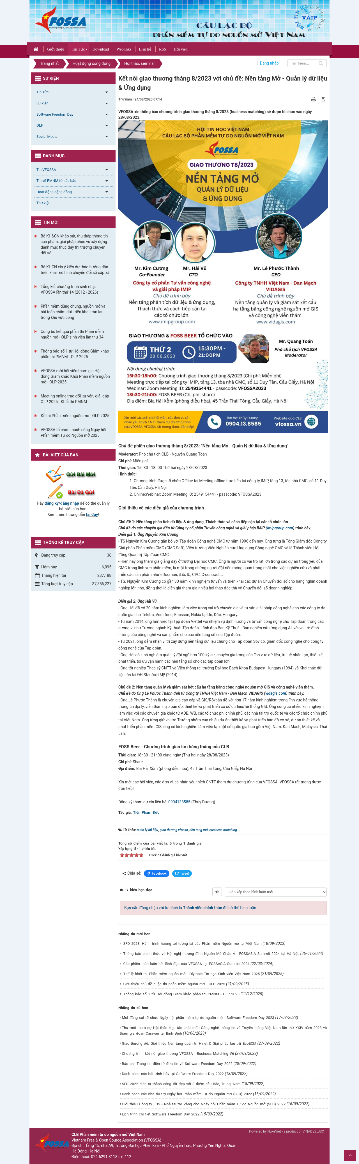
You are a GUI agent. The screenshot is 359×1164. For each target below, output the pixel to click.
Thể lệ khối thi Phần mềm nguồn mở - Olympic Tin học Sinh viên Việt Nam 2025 (191, 974)
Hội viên (181, 49)
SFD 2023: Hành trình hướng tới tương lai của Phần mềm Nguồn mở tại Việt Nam (192, 943)
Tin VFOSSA (46, 170)
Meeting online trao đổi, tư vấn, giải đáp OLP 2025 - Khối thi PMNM (75, 399)
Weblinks (123, 49)
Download (101, 49)
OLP (39, 125)
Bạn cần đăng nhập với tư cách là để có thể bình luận (190, 907)
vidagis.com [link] (275, 693)
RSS (162, 49)
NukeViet (274, 1131)
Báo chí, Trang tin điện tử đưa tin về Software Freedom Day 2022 (177, 1064)
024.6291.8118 (104, 1156)
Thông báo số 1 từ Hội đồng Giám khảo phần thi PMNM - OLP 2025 (181, 994)
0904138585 (179, 802)
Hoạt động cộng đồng (54, 192)
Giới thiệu (55, 49)
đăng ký (52, 503)
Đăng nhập (269, 63)
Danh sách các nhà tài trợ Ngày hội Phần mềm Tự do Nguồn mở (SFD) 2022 (187, 1094)
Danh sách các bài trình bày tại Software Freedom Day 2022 (173, 1074)
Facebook (156, 873)
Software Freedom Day (54, 114)
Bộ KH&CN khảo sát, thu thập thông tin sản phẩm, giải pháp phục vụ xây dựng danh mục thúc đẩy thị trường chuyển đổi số (74, 244)
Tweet (182, 873)
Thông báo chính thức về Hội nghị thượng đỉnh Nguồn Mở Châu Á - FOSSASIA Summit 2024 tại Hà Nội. (211, 954)
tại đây (92, 514)
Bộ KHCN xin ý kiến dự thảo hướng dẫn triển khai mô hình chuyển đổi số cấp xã (75, 270)
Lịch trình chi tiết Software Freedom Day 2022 (161, 1114)
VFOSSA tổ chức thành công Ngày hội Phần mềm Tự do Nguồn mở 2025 (73, 432)
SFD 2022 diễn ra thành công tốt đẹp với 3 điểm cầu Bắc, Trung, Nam (181, 1084)
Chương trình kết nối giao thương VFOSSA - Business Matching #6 (178, 1053)
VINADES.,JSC (313, 1131)
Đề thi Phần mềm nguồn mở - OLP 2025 (75, 415)
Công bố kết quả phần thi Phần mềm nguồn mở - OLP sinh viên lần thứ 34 (72, 334)
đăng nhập (69, 503)
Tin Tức (78, 49)
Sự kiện (42, 103)
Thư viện (43, 203)
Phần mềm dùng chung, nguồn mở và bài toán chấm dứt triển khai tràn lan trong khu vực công (73, 312)
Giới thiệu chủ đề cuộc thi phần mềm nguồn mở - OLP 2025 (174, 984)
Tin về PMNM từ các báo (56, 181)
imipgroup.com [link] (280, 528)
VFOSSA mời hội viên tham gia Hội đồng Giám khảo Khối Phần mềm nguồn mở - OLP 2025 (75, 376)
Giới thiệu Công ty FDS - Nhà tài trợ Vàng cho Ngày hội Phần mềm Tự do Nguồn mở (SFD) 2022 (204, 1104)
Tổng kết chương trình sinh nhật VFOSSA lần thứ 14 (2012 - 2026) (69, 289)
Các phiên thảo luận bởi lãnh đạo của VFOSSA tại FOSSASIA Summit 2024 (186, 964)
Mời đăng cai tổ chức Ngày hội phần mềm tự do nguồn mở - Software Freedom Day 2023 (198, 1018)
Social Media (46, 136)
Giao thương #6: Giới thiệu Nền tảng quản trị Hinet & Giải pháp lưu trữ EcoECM (189, 1043)
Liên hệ (145, 49)
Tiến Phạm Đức (146, 812)
